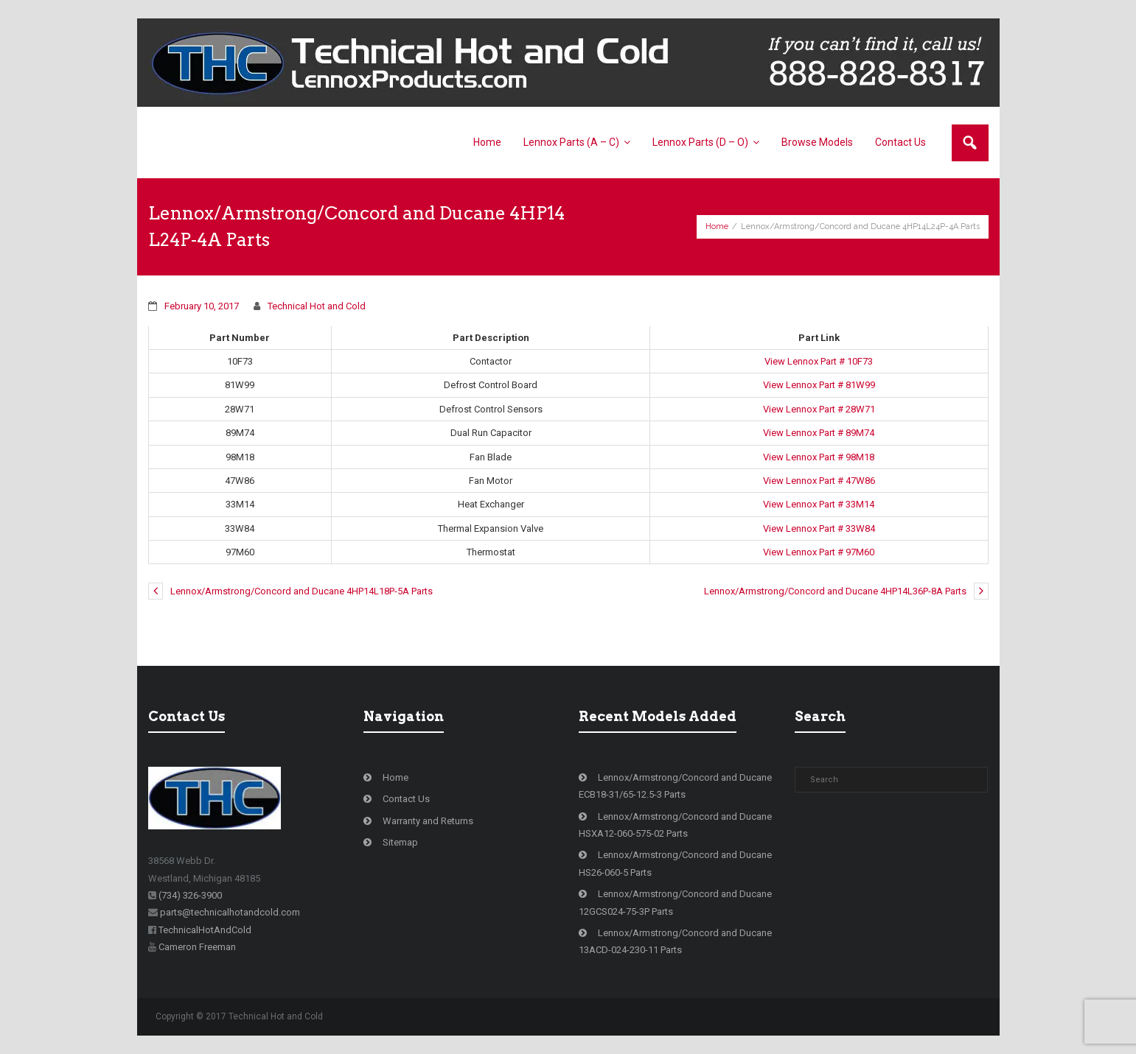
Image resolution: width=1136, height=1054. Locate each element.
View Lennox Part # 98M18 (818, 457)
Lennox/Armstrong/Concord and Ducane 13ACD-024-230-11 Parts (675, 941)
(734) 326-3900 (190, 895)
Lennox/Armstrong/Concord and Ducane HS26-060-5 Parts (675, 863)
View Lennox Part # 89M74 (818, 432)
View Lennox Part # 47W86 (819, 480)
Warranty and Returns (428, 820)
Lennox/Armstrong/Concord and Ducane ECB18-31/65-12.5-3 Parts (675, 786)
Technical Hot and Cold (317, 306)
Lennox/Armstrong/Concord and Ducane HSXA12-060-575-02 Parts (675, 825)
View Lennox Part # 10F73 (818, 361)
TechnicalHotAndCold (204, 929)
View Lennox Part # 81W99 (819, 384)
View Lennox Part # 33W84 (819, 528)
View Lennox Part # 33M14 (818, 504)
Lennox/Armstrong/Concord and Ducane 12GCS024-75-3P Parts (675, 902)
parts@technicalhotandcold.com (230, 912)
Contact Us (406, 798)
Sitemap (400, 842)
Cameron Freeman (197, 946)
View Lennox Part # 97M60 (818, 552)
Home (716, 226)
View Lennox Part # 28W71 (819, 409)
